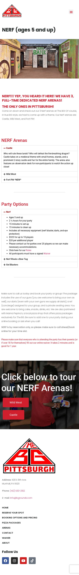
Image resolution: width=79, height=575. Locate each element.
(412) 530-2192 (17, 490)
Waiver (47, 253)
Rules (28, 250)
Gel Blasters (12, 264)
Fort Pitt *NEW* (13, 179)
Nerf (8, 212)
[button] (71, 12)
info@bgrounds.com (21, 497)
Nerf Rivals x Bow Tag (17, 259)
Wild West (11, 174)
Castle (9, 148)
